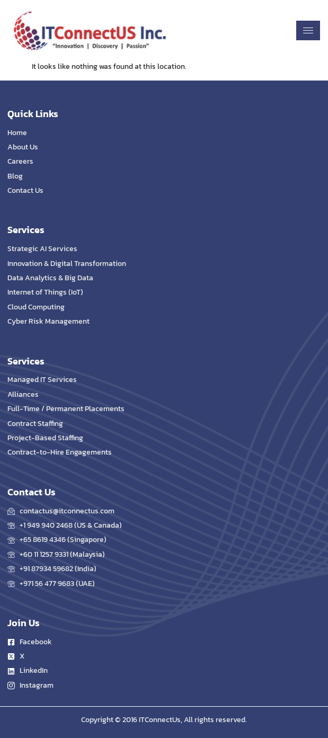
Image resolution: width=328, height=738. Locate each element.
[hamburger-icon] (308, 30)
